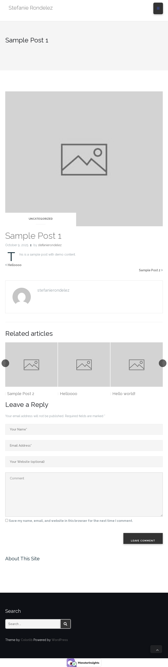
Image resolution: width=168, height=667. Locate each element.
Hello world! (123, 393)
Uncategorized (41, 218)
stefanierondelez (50, 245)
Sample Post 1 (33, 235)
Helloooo (14, 265)
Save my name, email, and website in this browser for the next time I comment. (71, 520)
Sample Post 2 (149, 270)
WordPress (60, 640)
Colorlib (27, 640)
